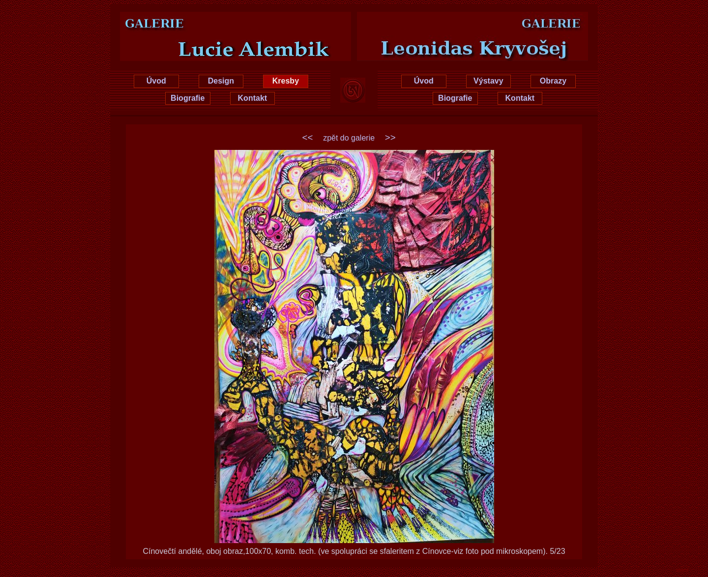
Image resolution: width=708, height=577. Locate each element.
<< (307, 137)
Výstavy (488, 81)
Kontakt (252, 98)
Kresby (285, 81)
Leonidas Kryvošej (488, 20)
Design (221, 81)
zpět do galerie (349, 138)
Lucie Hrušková (220, 20)
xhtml (682, 570)
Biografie (188, 98)
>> (390, 137)
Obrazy (553, 81)
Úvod (156, 81)
